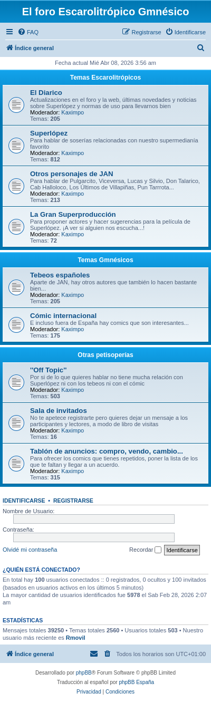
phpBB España (136, 682)
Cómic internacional (63, 316)
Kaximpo (72, 112)
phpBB (84, 673)
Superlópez (49, 133)
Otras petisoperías (105, 355)
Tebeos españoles (60, 275)
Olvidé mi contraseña (30, 549)
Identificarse (24, 500)
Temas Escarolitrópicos (105, 77)
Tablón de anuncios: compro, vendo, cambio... (106, 451)
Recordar (145, 550)
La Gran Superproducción (73, 214)
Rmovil (75, 637)
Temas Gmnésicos (105, 260)
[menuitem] (28, 32)
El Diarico (46, 93)
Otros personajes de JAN (71, 174)
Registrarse (73, 500)
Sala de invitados (58, 411)
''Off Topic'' (48, 370)
